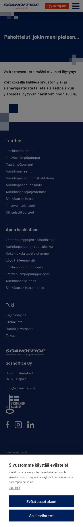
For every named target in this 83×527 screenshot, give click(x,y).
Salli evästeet (41, 515)
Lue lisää (14, 487)
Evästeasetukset (41, 501)
